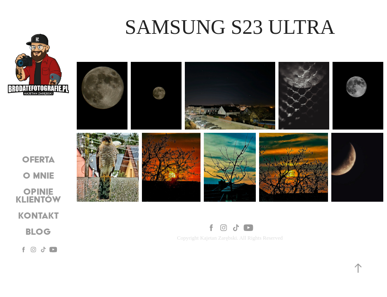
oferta (38, 159)
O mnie (38, 175)
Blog (38, 231)
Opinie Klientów (38, 195)
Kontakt (38, 215)
